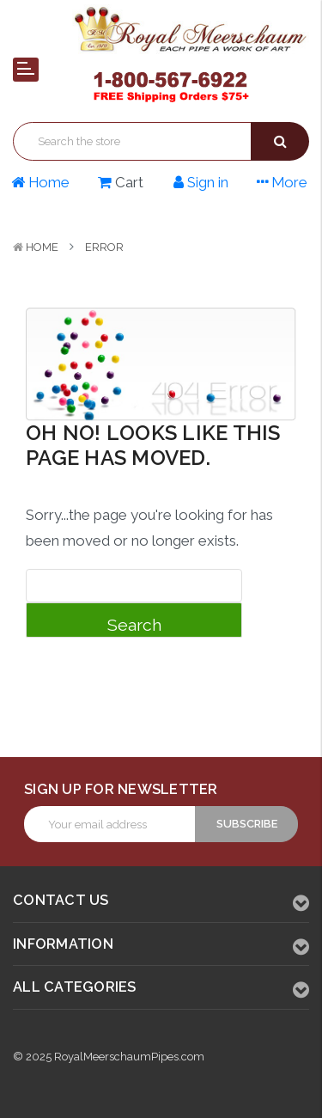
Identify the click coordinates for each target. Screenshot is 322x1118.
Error (104, 247)
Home (42, 247)
